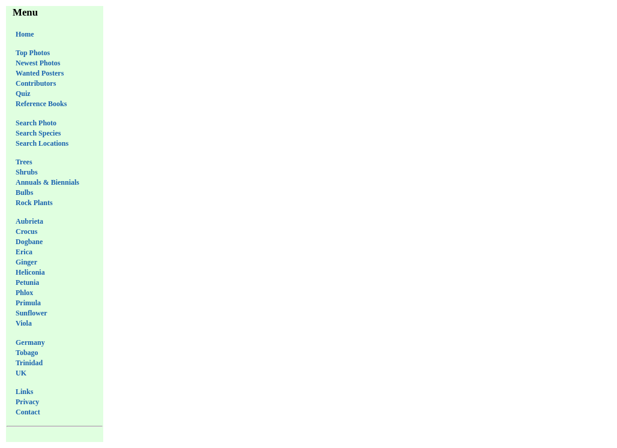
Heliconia (30, 272)
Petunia (27, 282)
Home (25, 34)
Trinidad (29, 363)
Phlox (24, 292)
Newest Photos (38, 63)
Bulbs (24, 192)
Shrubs (27, 172)
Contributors (36, 83)
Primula (28, 303)
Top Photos (33, 53)
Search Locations (42, 143)
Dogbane (29, 241)
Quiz (23, 93)
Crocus (26, 231)
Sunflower (31, 313)
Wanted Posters (40, 73)
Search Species (38, 133)
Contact (28, 412)
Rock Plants (34, 203)
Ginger (26, 262)
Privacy (27, 402)
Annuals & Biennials (47, 182)
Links (24, 391)
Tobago (27, 352)
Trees (24, 162)
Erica (24, 252)
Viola (24, 323)
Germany (30, 342)
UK (21, 373)
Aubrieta (29, 221)
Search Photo (36, 123)
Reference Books (41, 104)
